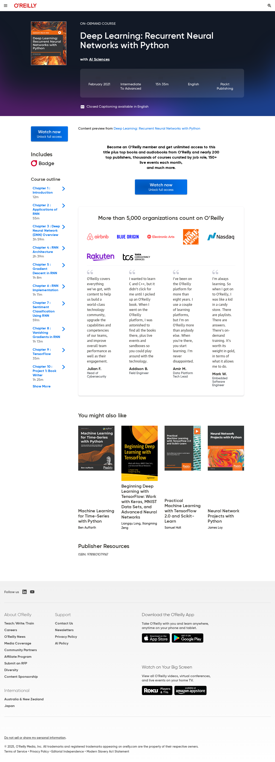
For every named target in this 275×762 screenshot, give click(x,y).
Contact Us (64, 623)
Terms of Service (15, 751)
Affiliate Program (18, 656)
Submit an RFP (15, 663)
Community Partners (20, 650)
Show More (41, 386)
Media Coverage (17, 643)
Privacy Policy (66, 636)
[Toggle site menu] (5, 5)
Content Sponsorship (21, 676)
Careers (10, 630)
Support (63, 614)
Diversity (11, 670)
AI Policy (61, 643)
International (16, 690)
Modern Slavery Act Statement (108, 751)
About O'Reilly (17, 614)
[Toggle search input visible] (269, 5)
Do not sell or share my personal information (35, 738)
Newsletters (64, 630)
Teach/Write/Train (19, 623)
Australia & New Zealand (24, 699)
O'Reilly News (14, 636)
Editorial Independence (67, 751)
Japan (9, 706)
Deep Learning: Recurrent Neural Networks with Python (157, 128)
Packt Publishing (225, 86)
